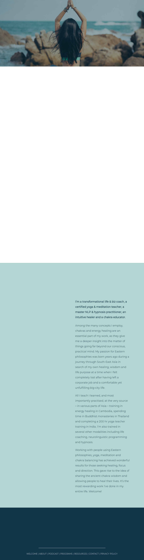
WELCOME (31, 554)
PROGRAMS (66, 554)
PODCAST (53, 554)
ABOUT (43, 554)
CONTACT (94, 554)
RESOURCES (80, 554)
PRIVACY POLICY (109, 554)
